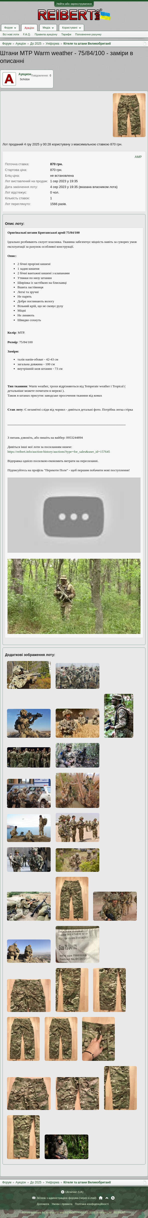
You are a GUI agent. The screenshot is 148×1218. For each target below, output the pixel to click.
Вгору (107, 1198)
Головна (101, 1198)
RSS (113, 1198)
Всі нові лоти (11, 34)
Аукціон (29, 27)
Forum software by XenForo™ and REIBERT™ (74, 1212)
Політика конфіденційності (92, 1203)
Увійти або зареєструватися (74, 3)
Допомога (43, 1203)
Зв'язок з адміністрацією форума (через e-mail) (67, 1197)
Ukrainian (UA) (74, 1191)
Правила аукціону (46, 34)
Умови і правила (62, 1203)
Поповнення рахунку (88, 34)
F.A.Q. (27, 34)
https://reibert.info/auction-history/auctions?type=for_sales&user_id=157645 (58, 451)
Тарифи (66, 34)
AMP (138, 157)
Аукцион (24, 74)
